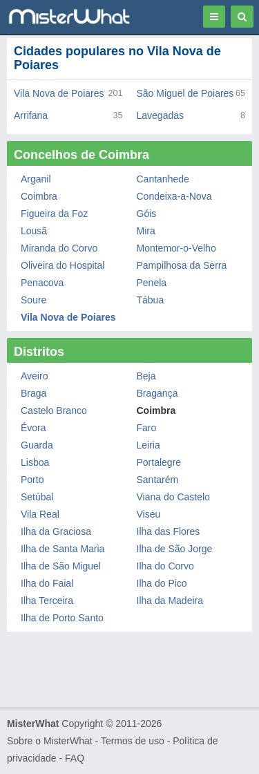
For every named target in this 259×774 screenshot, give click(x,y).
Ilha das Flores (168, 531)
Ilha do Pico (162, 583)
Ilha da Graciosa (56, 531)
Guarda (37, 445)
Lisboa (35, 462)
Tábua (150, 299)
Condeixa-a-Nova (174, 196)
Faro (147, 427)
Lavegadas (160, 115)
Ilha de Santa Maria (62, 548)
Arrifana (31, 115)
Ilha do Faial (47, 583)
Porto (32, 479)
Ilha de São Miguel (61, 566)
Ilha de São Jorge (175, 548)
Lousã (34, 230)
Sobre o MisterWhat (50, 740)
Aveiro (34, 375)
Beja (146, 375)
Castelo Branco (54, 410)
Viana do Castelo (173, 496)
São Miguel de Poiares (185, 93)
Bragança (157, 393)
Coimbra (39, 196)
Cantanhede (163, 179)
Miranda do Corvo (59, 248)
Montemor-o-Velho (176, 248)
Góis (147, 213)
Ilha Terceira (47, 600)
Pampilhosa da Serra (182, 265)
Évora (33, 427)
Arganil (36, 179)
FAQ (74, 758)
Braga (33, 393)
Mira (146, 230)
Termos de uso (132, 740)
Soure (33, 299)
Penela (152, 282)
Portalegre (159, 462)
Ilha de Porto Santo (62, 617)
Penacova (42, 282)
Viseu (149, 514)
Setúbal (37, 496)
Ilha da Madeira (170, 600)
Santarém (158, 479)
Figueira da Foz (54, 213)
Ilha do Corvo (165, 566)
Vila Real (40, 514)
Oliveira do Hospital (62, 265)
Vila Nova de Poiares (59, 93)
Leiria (148, 445)
